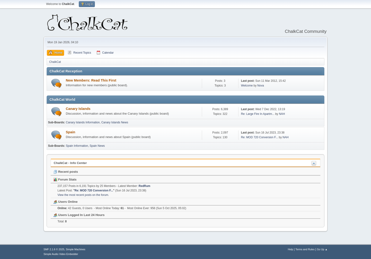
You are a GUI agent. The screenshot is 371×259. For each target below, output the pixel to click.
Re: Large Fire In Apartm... (257, 114)
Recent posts (65, 171)
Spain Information (77, 145)
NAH (282, 114)
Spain (70, 132)
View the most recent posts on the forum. (83, 195)
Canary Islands (78, 109)
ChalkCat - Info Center (70, 163)
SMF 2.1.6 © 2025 (54, 249)
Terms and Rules (305, 249)
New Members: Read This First (91, 80)
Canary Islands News (114, 122)
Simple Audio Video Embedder (61, 254)
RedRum (144, 186)
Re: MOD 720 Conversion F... (259, 137)
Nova (260, 85)
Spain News (97, 145)
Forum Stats (64, 179)
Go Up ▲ (322, 249)
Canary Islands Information (83, 122)
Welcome (247, 85)
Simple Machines (75, 249)
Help (290, 249)
